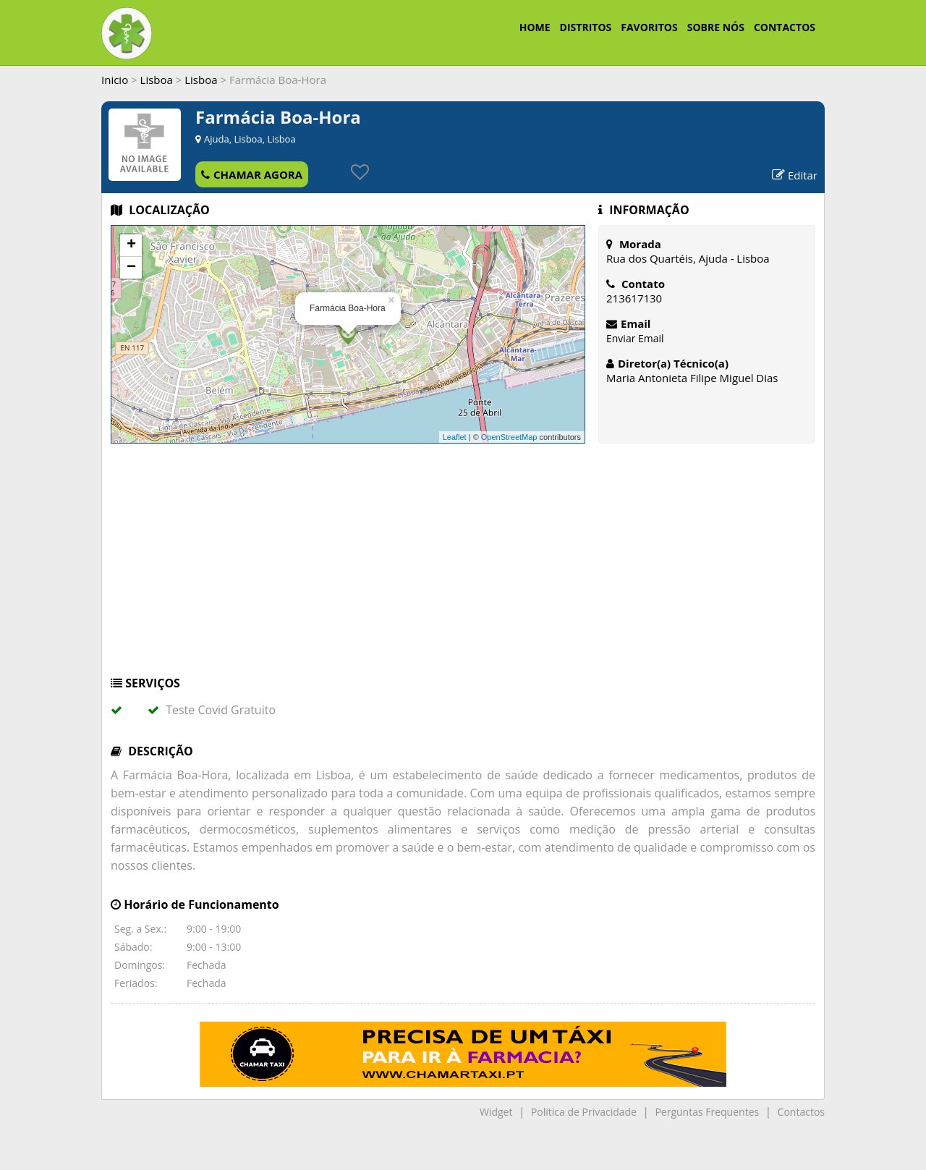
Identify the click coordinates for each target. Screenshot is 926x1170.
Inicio (114, 79)
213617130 (634, 298)
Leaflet (455, 437)
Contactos (801, 1112)
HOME (535, 27)
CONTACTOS (784, 27)
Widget (496, 1112)
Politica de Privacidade (584, 1112)
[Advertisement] (463, 566)
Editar (794, 175)
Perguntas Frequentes (707, 1112)
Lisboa (156, 79)
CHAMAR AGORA (251, 174)
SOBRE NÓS (715, 27)
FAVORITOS (649, 27)
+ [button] (131, 245)
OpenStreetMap (509, 437)
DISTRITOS (586, 27)
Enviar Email (635, 338)
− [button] (131, 268)
